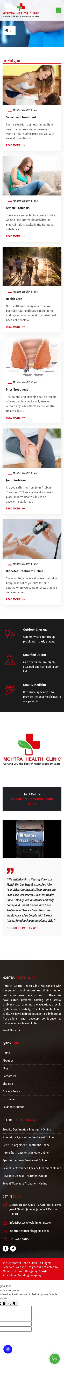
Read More (15, 145)
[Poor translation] (12, 1303)
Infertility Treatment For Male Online (26, 1152)
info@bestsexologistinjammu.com (30, 1222)
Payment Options (13, 1107)
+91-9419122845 (19, 1239)
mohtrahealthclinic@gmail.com (29, 1231)
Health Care (14, 299)
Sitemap (8, 1083)
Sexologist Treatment (21, 117)
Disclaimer (9, 1099)
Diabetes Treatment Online (24, 571)
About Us (8, 1060)
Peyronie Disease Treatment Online (25, 1175)
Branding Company (29, 1275)
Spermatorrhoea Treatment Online (25, 1160)
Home (6, 1053)
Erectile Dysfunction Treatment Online (27, 1129)
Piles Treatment (17, 389)
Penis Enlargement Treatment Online (26, 1145)
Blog (5, 1068)
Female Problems (18, 208)
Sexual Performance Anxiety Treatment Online (32, 1168)
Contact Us (9, 1076)
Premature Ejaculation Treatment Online (28, 1137)
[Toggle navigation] (58, 10)
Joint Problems (16, 480)
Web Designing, (28, 1271)
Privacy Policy (11, 1091)
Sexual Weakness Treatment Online (25, 1183)
